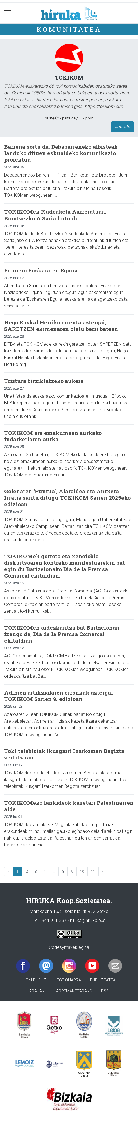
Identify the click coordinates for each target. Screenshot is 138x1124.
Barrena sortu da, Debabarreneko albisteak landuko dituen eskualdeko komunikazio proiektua (61, 153)
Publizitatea (103, 980)
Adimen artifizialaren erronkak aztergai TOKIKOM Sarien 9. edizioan (58, 695)
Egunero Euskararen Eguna (41, 270)
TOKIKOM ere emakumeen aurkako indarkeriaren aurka (53, 436)
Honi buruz (34, 980)
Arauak (36, 991)
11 (93, 871)
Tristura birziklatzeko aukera (43, 380)
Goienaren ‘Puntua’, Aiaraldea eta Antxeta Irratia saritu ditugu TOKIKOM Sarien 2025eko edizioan (67, 498)
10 (82, 871)
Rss (105, 991)
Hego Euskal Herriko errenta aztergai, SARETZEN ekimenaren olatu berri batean (61, 325)
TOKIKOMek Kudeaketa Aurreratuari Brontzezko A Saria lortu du (55, 214)
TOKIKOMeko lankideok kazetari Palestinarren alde (69, 806)
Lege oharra (68, 980)
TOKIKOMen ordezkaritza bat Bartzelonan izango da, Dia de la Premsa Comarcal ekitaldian (61, 634)
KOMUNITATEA (69, 29)
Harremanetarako (72, 991)
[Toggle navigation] (8, 13)
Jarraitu (122, 126)
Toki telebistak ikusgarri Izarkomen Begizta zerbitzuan (64, 754)
